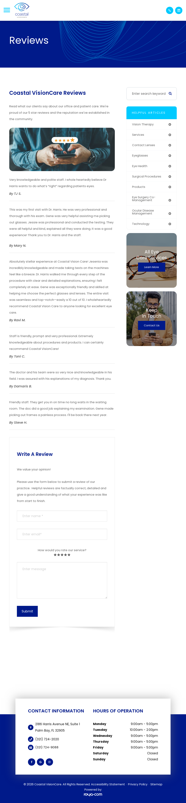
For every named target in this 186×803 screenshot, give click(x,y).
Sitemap (156, 784)
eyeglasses (140, 156)
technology (141, 226)
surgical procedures (147, 177)
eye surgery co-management (144, 200)
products (139, 188)
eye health (140, 167)
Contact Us (151, 327)
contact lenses (144, 145)
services (138, 135)
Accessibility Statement (108, 784)
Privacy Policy (137, 784)
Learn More (151, 269)
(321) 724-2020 (47, 739)
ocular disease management (144, 214)
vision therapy (143, 124)
